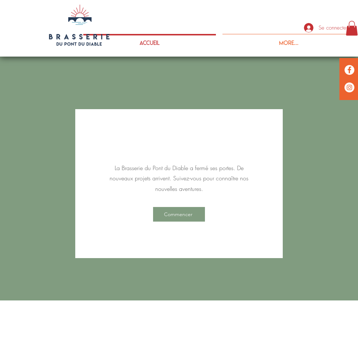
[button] (352, 28)
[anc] (349, 87)
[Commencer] (179, 214)
